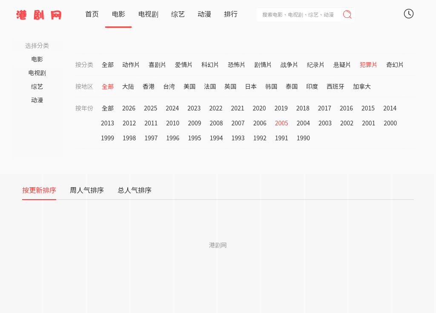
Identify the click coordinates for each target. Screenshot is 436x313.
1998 (129, 137)
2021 (237, 108)
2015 (368, 108)
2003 (325, 123)
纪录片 (316, 64)
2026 (128, 108)
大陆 (128, 86)
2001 (368, 123)
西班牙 (335, 86)
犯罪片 (369, 64)
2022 (215, 108)
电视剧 (148, 14)
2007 (238, 123)
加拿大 (362, 86)
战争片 (289, 64)
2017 (324, 108)
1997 (151, 137)
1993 (238, 137)
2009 (194, 123)
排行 (231, 14)
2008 (216, 123)
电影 (118, 14)
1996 (172, 137)
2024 (172, 108)
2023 (194, 108)
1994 (216, 137)
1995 (194, 137)
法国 (210, 86)
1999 (107, 137)
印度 (312, 86)
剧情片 (263, 64)
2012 (129, 123)
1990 (303, 137)
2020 (259, 108)
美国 (189, 86)
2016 (346, 108)
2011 (151, 123)
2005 (281, 123)
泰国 (292, 86)
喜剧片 (157, 64)
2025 (150, 108)
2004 (303, 123)
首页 (92, 14)
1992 (260, 137)
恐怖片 (237, 64)
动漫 (204, 14)
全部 (108, 64)
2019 (281, 108)
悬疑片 (342, 64)
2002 (346, 123)
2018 (303, 108)
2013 (107, 123)
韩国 (271, 86)
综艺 (178, 14)
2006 (260, 123)
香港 (149, 86)
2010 (172, 123)
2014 (389, 108)
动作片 (131, 64)
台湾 (169, 86)
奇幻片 (395, 64)
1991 (281, 137)
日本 (251, 86)
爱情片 (184, 64)
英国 (230, 86)
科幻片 (210, 64)
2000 (390, 123)
